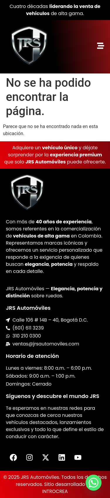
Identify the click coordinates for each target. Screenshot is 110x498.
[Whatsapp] (93, 483)
